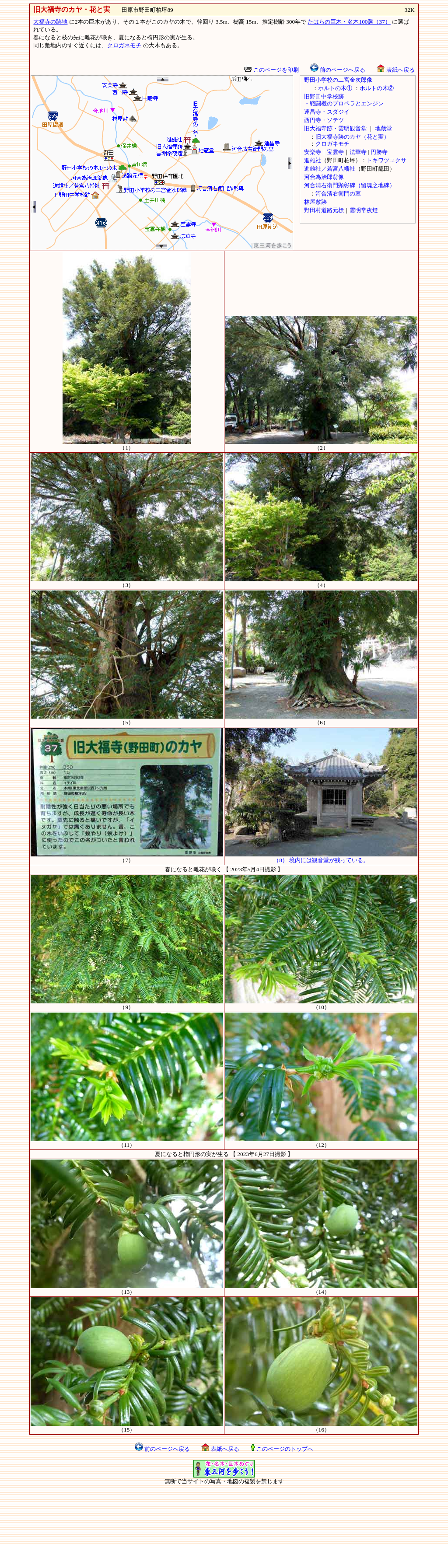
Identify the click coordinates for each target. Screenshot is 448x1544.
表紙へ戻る (395, 69)
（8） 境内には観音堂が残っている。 (321, 857)
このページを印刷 (271, 69)
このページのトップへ (282, 1449)
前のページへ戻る (337, 69)
